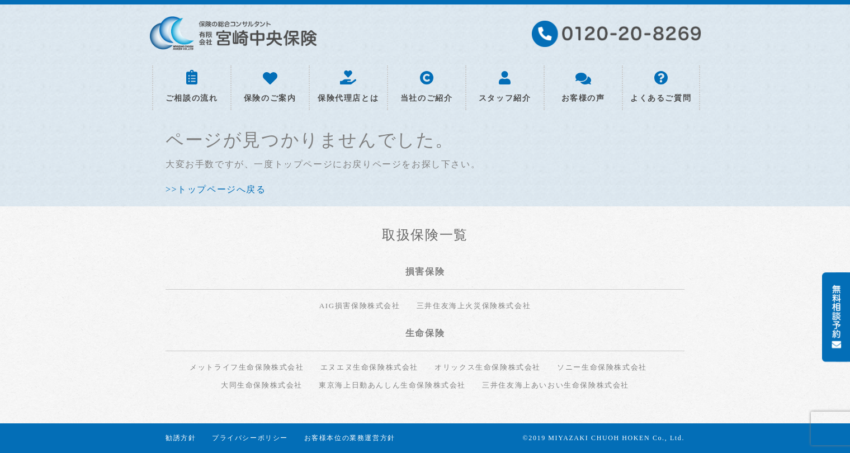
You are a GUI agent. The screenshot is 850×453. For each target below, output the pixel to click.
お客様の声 (583, 88)
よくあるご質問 (660, 86)
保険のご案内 (270, 87)
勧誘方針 (181, 438)
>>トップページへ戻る (216, 189)
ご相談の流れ (192, 86)
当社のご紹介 (426, 86)
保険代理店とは (348, 86)
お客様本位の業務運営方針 (349, 438)
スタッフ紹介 (505, 86)
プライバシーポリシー (250, 438)
